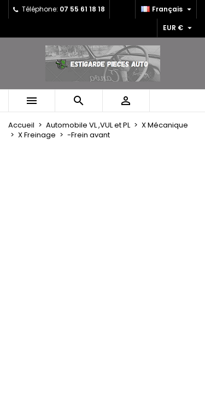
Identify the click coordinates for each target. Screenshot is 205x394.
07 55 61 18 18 (82, 9)
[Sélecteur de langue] (167, 9)
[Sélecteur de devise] (179, 28)
